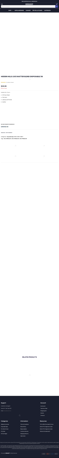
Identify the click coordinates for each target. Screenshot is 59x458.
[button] (2, 4)
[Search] (56, 6)
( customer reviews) (10, 82)
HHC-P (21, 136)
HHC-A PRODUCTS (7, 138)
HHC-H (18, 136)
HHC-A (15, 136)
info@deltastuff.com (7, 410)
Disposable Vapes (10, 136)
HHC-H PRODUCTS (15, 138)
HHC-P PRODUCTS (23, 138)
